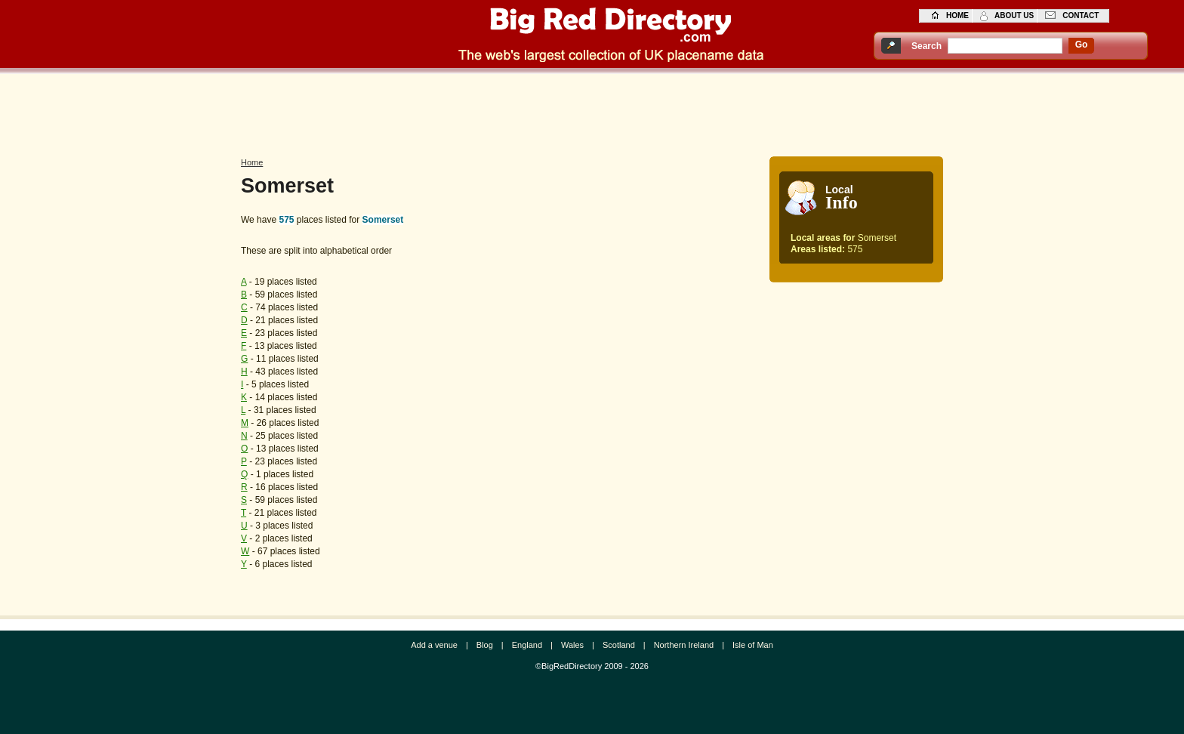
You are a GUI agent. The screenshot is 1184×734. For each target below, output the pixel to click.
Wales (572, 644)
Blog (484, 644)
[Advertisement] (592, 111)
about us (1014, 15)
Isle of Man (752, 644)
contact (1080, 15)
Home (252, 162)
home (957, 15)
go (1081, 44)
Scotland (619, 644)
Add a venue (434, 644)
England (527, 644)
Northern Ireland (684, 644)
